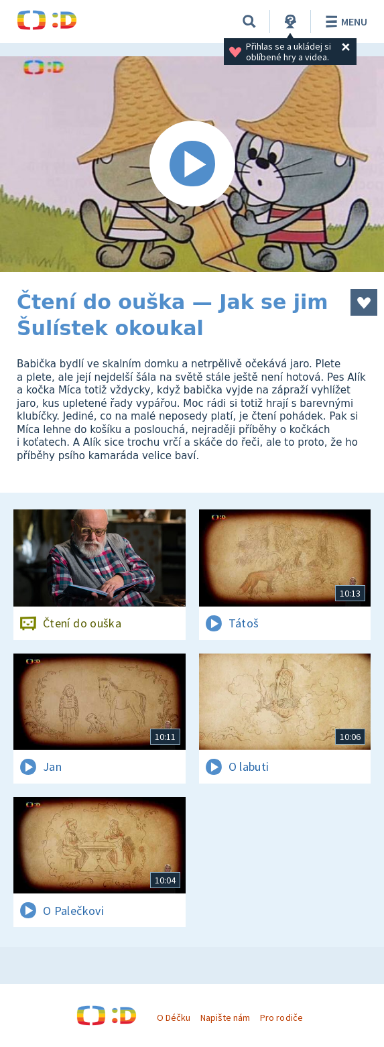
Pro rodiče (281, 1017)
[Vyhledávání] (249, 21)
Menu (344, 21)
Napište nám (225, 1017)
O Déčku (173, 1017)
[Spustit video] (192, 164)
